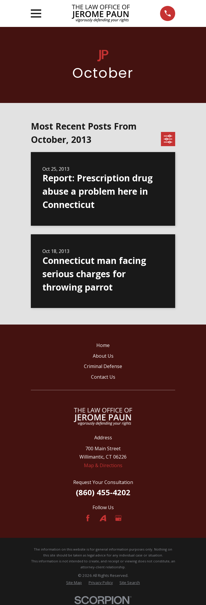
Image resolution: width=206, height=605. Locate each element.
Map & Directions (103, 465)
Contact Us (103, 377)
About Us (103, 356)
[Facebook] (87, 518)
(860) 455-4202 (103, 492)
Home (103, 345)
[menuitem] (74, 582)
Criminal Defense (103, 366)
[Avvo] (103, 518)
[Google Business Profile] (118, 518)
